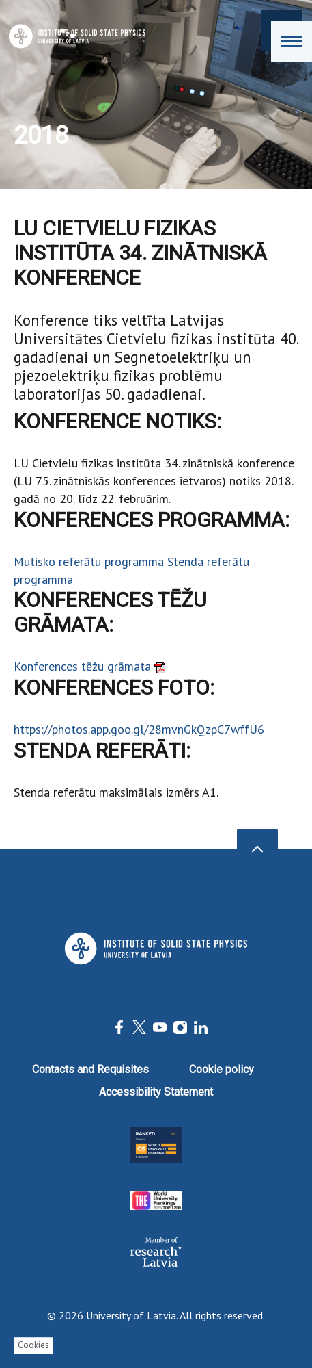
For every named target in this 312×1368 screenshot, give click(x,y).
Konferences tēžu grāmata (89, 666)
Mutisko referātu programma (90, 561)
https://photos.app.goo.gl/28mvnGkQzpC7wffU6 (139, 729)
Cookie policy (221, 1069)
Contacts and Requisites (90, 1069)
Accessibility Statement (156, 1091)
